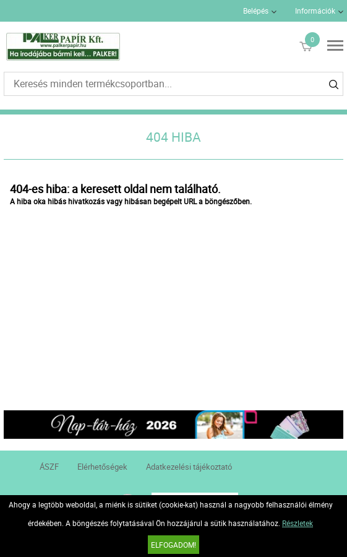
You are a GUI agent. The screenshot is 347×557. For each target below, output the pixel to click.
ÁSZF (49, 466)
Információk (315, 10)
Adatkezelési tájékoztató (189, 466)
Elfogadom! (173, 545)
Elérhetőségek (102, 466)
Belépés (255, 10)
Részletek (297, 523)
